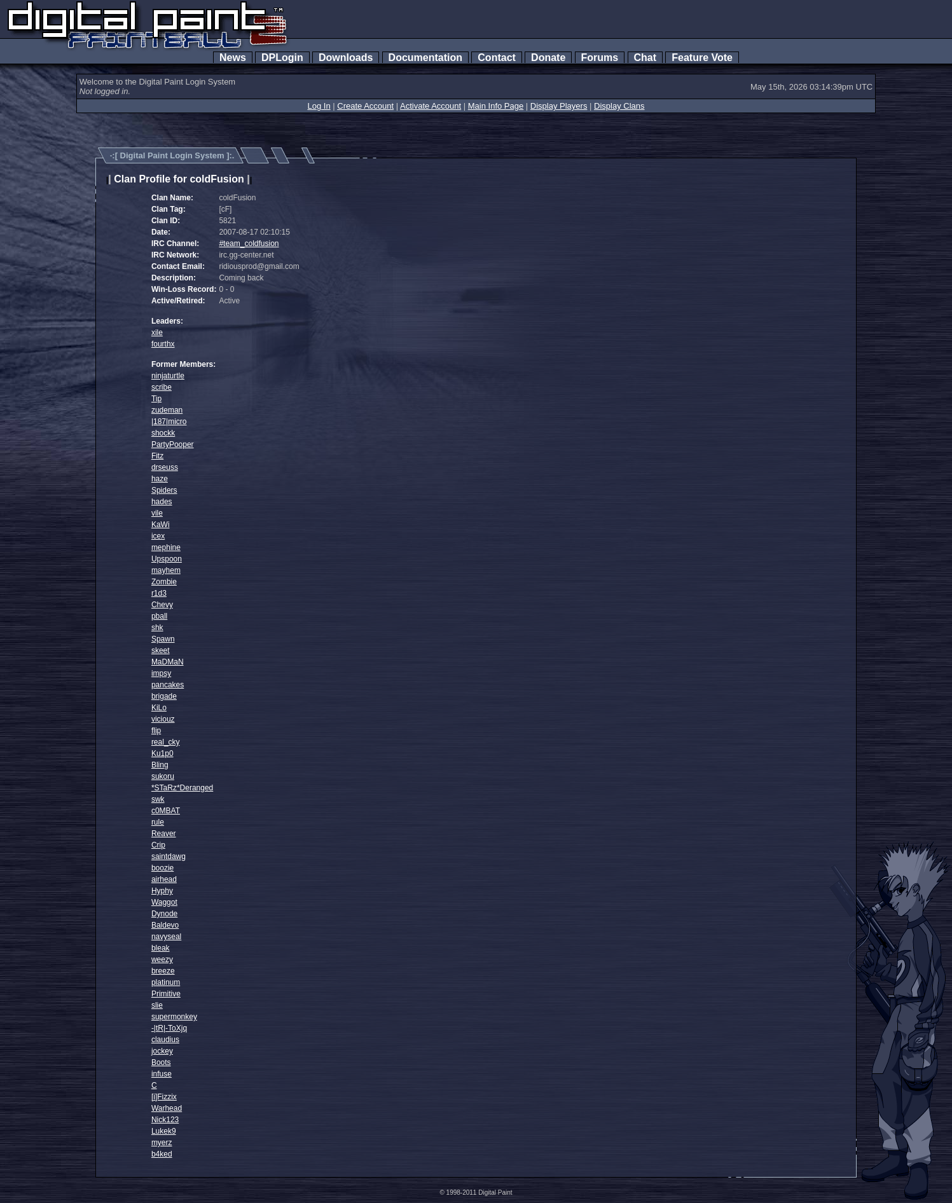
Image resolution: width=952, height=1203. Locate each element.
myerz (161, 1142)
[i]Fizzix (164, 1096)
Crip (158, 845)
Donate (548, 57)
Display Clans (619, 106)
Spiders (164, 490)
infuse (161, 1073)
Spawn (163, 639)
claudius (165, 1039)
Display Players (559, 106)
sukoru (162, 776)
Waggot (164, 902)
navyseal (166, 936)
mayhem (166, 570)
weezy (162, 959)
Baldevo (165, 925)
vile (157, 513)
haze (159, 478)
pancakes (167, 684)
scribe (161, 387)
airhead (164, 879)
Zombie (164, 581)
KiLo (159, 707)
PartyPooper (172, 444)
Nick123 (165, 1119)
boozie (162, 867)
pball (159, 616)
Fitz (157, 455)
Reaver (163, 833)
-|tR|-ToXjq (169, 1028)
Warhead (166, 1108)
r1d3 (159, 593)
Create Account (365, 106)
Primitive (166, 993)
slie (157, 1005)
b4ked (161, 1154)
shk (157, 627)
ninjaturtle (167, 375)
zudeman (167, 410)
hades (161, 501)
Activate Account (430, 106)
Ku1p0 (162, 753)
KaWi (160, 524)
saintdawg (168, 856)
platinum (165, 982)
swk (158, 799)
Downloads (345, 57)
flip (156, 730)
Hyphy (162, 890)
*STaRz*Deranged (182, 787)
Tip (156, 398)
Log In (318, 106)
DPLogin (282, 57)
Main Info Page (495, 106)
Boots (161, 1062)
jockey (162, 1051)
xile (157, 332)
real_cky (165, 742)
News (233, 57)
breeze (163, 970)
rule (157, 822)
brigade (164, 696)
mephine (166, 547)
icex (158, 536)
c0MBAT (165, 810)
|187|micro (169, 421)
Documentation (425, 57)
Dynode (164, 913)
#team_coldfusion (249, 243)
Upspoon (166, 558)
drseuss (164, 467)
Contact (496, 57)
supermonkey (174, 1016)
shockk (163, 433)
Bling (160, 764)
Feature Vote (702, 57)
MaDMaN (167, 661)
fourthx (163, 344)
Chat (645, 57)
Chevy (162, 604)
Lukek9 (163, 1131)
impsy (161, 673)
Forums (600, 57)
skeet (160, 650)
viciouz (163, 719)
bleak (160, 948)
